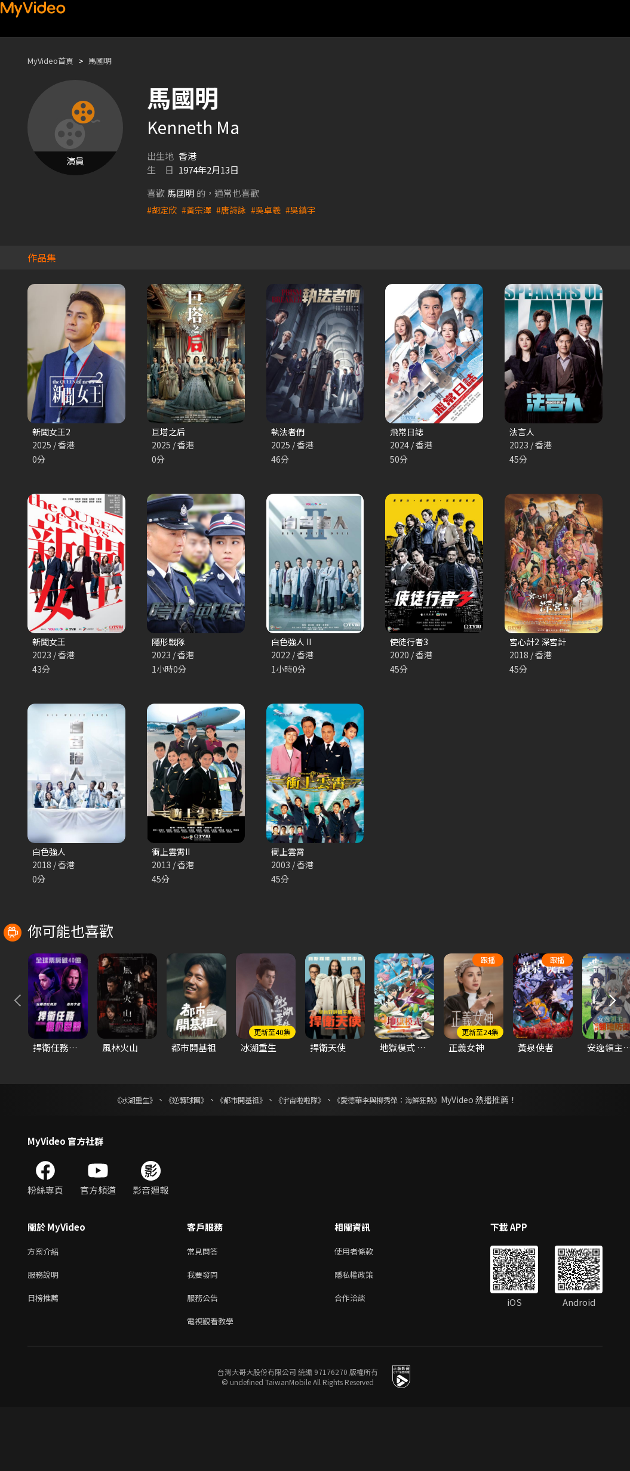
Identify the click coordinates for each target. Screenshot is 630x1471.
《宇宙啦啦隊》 (302, 1156)
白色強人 (50, 854)
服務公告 (205, 1358)
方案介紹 (45, 1308)
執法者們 (289, 432)
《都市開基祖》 (235, 1156)
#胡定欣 (163, 209)
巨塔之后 (170, 432)
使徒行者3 (410, 643)
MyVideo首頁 (54, 60)
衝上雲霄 (289, 854)
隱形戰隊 (170, 643)
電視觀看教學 (214, 1383)
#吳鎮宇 (308, 209)
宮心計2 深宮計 (539, 643)
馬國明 (110, 60)
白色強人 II (293, 643)
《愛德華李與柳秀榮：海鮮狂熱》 (402, 1156)
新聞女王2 (52, 432)
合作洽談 (359, 1358)
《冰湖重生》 (114, 1156)
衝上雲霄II (172, 854)
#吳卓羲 (272, 209)
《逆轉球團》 (172, 1156)
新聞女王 (50, 643)
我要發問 (205, 1333)
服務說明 (45, 1333)
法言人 (522, 432)
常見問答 (205, 1308)
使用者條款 (364, 1308)
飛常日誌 (408, 432)
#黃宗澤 (199, 209)
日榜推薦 (45, 1358)
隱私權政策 (364, 1333)
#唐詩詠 (235, 209)
